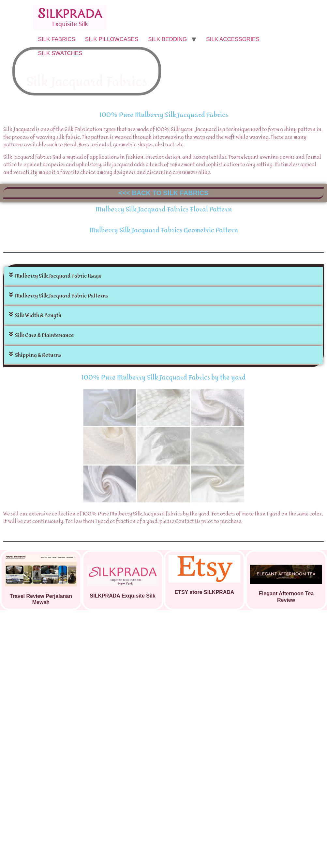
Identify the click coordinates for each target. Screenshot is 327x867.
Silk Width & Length (38, 315)
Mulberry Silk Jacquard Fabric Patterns (61, 296)
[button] (163, 276)
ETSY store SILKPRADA (204, 592)
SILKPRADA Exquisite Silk (123, 596)
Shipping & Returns (38, 355)
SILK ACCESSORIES (232, 39)
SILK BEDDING (167, 39)
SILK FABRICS (56, 39)
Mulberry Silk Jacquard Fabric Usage (58, 276)
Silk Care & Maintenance (44, 335)
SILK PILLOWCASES (111, 39)
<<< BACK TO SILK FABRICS (164, 192)
